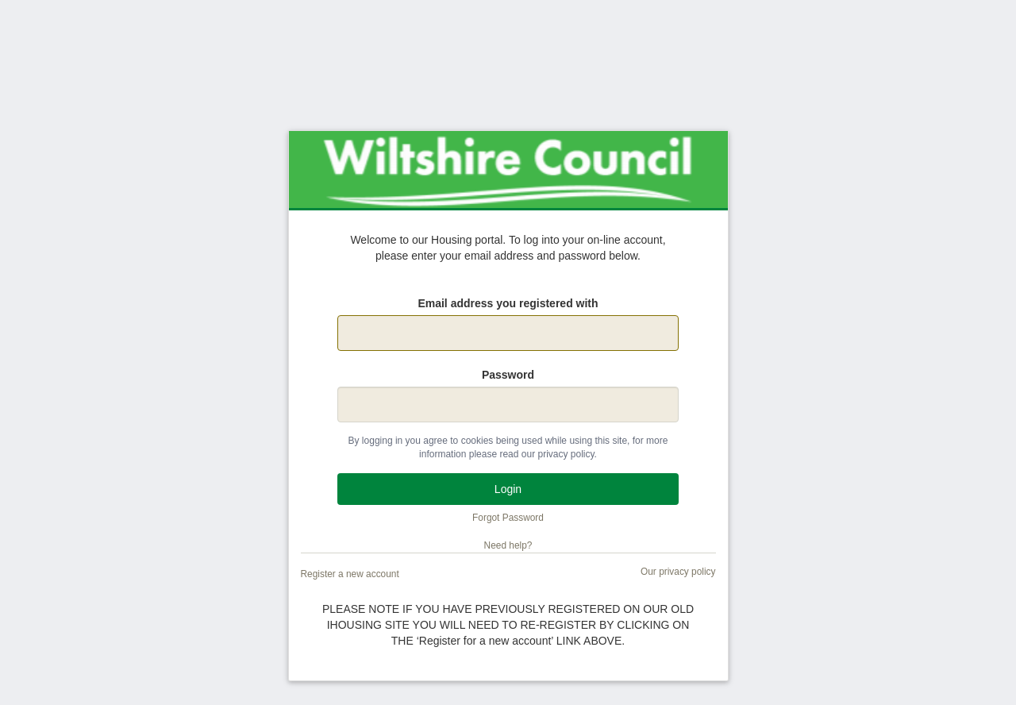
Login (508, 489)
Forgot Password (508, 517)
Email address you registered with (508, 303)
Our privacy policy (678, 571)
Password (508, 374)
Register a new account (350, 574)
